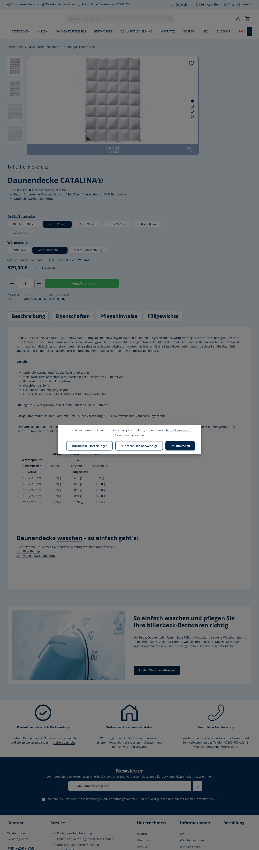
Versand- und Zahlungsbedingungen (195, 778)
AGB (153, 708)
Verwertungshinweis (194, 827)
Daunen (101, 314)
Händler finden (190, 756)
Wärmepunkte (32, 369)
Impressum (188, 820)
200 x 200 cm (198, 131)
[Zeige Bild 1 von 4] (139, 101)
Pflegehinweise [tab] (118, 225)
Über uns (143, 749)
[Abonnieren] (197, 695)
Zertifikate (144, 788)
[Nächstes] (249, 32)
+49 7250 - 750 (20, 757)
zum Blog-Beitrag (28, 460)
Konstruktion (32, 375)
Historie (142, 743)
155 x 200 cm (235, 123)
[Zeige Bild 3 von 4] (139, 111)
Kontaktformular (18, 794)
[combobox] (115, 19)
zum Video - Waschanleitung (36, 465)
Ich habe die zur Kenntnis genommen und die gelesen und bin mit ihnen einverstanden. (132, 708)
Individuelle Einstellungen (90, 445)
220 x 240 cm (230, 132)
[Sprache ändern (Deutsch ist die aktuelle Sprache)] (180, 4)
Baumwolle (120, 325)
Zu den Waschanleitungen (157, 579)
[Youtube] (18, 825)
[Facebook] (11, 825)
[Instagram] (24, 825)
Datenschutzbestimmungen (84, 708)
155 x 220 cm (169, 131)
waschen (89, 456)
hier (121, 340)
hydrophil (158, 325)
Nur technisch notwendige (139, 445)
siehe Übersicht (64, 652)
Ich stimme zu (179, 445)
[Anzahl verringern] (159, 190)
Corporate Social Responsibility (148, 772)
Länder (108, 748)
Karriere (142, 801)
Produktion (144, 795)
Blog (229, 4)
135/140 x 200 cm (172, 123)
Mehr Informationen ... (179, 430)
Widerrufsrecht (190, 769)
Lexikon (244, 4)
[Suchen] (169, 19)
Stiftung (142, 781)
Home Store (145, 808)
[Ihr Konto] (237, 19)
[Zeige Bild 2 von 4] (139, 106)
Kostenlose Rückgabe (187, 804)
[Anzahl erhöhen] (186, 190)
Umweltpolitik (146, 763)
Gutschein (187, 795)
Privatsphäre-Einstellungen (189, 836)
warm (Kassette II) (197, 149)
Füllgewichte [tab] (163, 225)
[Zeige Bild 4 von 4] (139, 116)
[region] (77, 105)
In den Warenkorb (222, 190)
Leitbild (142, 756)
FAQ (183, 743)
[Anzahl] (172, 190)
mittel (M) (166, 149)
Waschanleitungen (193, 749)
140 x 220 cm (205, 123)
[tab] (28, 225)
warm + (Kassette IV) (174, 157)
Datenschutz (188, 813)
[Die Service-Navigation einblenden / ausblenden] (208, 4)
